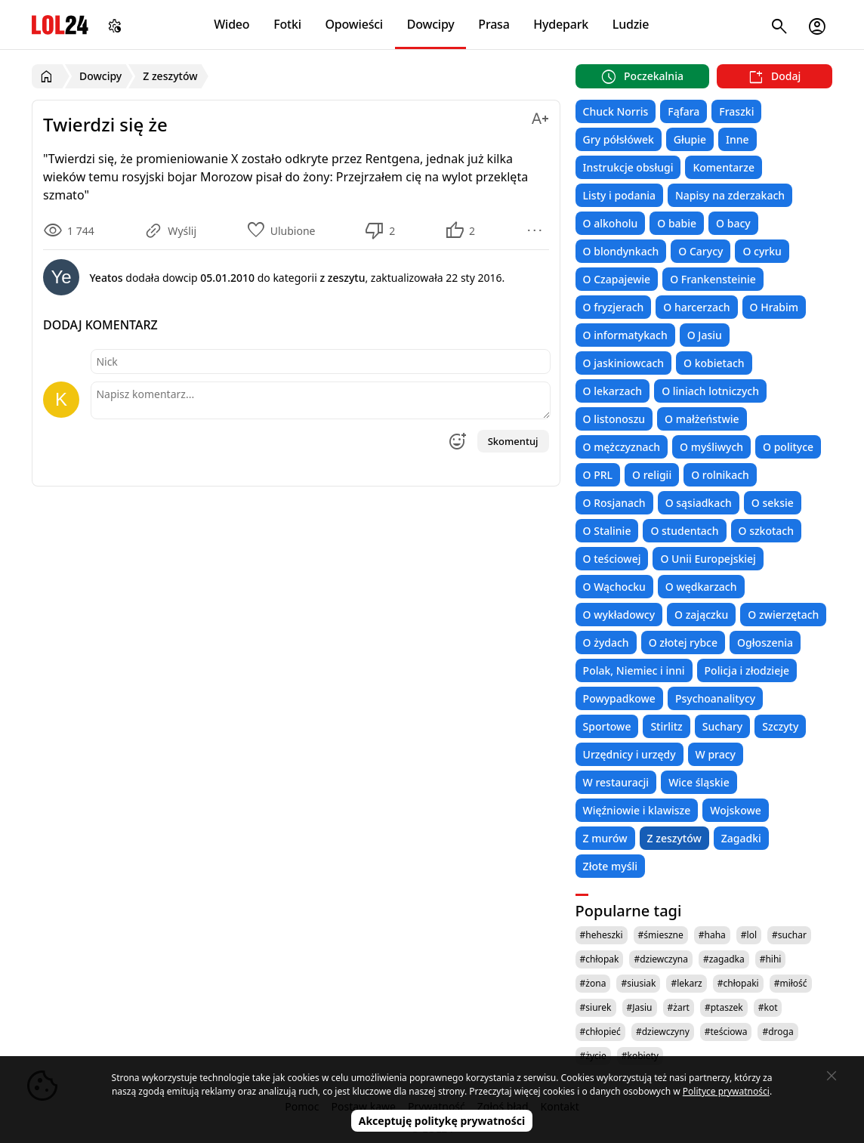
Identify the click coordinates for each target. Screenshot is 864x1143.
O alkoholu (610, 223)
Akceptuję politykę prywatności (442, 1121)
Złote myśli (610, 866)
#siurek (596, 1007)
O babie (676, 223)
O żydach (606, 642)
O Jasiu (704, 335)
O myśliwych (711, 447)
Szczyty (780, 726)
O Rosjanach (614, 503)
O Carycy (700, 251)
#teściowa (726, 1031)
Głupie (690, 139)
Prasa (493, 24)
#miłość (790, 983)
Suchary (722, 726)
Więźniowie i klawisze (637, 810)
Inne (737, 139)
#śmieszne (660, 934)
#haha (712, 934)
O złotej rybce (683, 642)
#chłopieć (600, 1031)
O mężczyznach (621, 447)
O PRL (598, 475)
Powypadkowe (619, 698)
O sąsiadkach (698, 503)
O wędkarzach (701, 586)
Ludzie (631, 24)
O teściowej (612, 558)
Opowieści (355, 24)
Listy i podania (619, 195)
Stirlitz (666, 726)
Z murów (605, 838)
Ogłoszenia (765, 642)
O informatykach (625, 335)
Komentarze (723, 167)
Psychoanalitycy (715, 698)
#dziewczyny (663, 1031)
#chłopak (599, 959)
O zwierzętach (783, 614)
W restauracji (616, 782)
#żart (679, 1007)
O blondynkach (621, 251)
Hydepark (560, 24)
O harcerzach (696, 307)
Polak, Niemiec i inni (634, 670)
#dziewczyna (661, 959)
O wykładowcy (619, 614)
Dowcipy (431, 24)
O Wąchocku (614, 586)
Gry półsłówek (618, 139)
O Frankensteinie (713, 279)
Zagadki (741, 838)
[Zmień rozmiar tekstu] (540, 115)
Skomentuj (513, 441)
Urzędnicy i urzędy (629, 754)
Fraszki (736, 111)
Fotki (287, 24)
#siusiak (638, 983)
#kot (768, 1007)
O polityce (788, 447)
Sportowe (607, 726)
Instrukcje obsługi (628, 167)
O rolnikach (720, 475)
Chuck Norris (616, 111)
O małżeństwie (702, 419)
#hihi (771, 959)
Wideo (231, 24)
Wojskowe (735, 810)
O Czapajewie (617, 279)
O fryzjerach (613, 307)
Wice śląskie (699, 782)
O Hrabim (774, 307)
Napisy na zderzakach (730, 195)
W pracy (716, 754)
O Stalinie (607, 531)
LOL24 (60, 24)
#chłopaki (738, 983)
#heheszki (601, 934)
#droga (777, 1031)
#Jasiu (640, 1007)
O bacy (733, 223)
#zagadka (724, 959)
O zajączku (701, 614)
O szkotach (767, 531)
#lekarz (686, 983)
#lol (749, 934)
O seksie (772, 503)
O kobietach (714, 363)
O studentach (684, 531)
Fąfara (683, 111)
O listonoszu (614, 419)
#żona (593, 983)
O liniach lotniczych (710, 391)
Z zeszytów (674, 838)
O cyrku (761, 251)
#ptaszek (724, 1007)
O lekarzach (613, 391)
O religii (651, 475)
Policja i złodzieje (747, 670)
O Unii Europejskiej (707, 558)
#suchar (789, 934)
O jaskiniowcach (623, 363)
